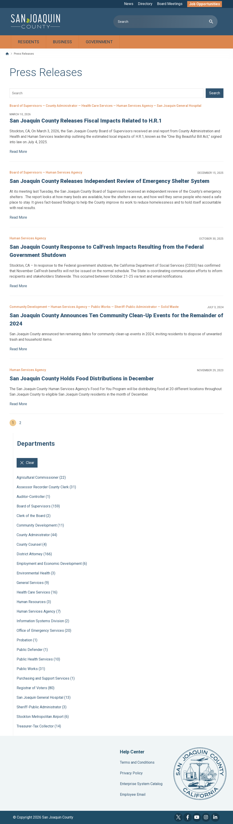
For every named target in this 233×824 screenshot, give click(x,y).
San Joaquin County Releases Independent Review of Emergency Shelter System (109, 181)
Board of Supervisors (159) (38, 506)
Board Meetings (169, 4)
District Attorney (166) (34, 554)
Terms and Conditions (137, 762)
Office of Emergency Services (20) (44, 630)
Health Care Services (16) (37, 592)
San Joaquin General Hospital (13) (44, 697)
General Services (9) (33, 583)
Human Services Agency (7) (39, 611)
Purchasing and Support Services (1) (46, 678)
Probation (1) (27, 640)
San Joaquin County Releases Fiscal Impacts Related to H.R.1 (86, 121)
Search (214, 93)
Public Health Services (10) (38, 659)
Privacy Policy (131, 773)
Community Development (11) (40, 525)
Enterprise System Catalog (141, 784)
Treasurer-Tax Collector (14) (39, 726)
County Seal (199, 773)
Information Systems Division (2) (43, 621)
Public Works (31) (31, 669)
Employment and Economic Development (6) (52, 563)
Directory (145, 4)
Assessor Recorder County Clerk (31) (46, 487)
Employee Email (132, 794)
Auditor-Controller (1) (33, 496)
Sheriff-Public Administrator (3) (41, 707)
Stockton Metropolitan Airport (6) (43, 716)
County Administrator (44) (37, 535)
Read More (18, 151)
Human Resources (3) (34, 602)
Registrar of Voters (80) (35, 688)
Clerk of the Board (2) (34, 516)
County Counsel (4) (32, 544)
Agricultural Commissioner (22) (41, 477)
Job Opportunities (204, 4)
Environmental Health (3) (36, 573)
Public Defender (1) (32, 649)
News (128, 4)
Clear (27, 462)
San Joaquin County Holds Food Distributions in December (82, 378)
